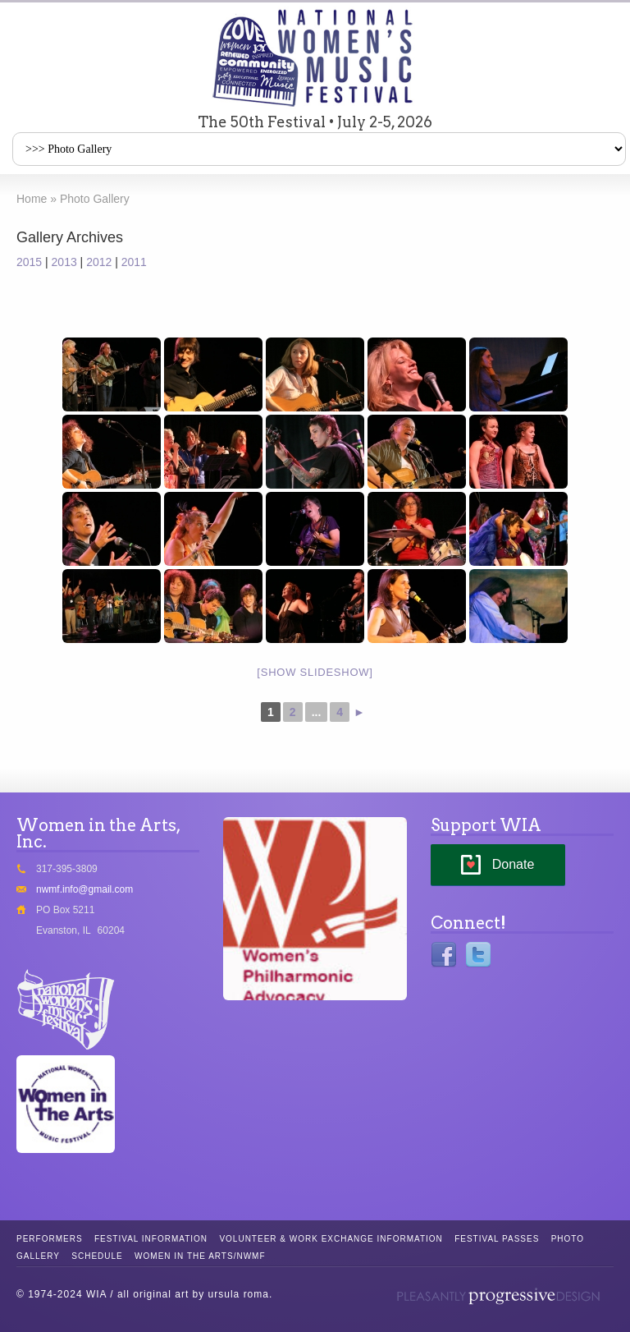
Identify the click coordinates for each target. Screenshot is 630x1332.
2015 (29, 262)
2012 (99, 262)
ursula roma (238, 1294)
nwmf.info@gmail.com (84, 889)
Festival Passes (496, 1238)
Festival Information (151, 1238)
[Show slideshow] (314, 672)
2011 (134, 262)
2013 (64, 262)
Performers (49, 1238)
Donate (513, 864)
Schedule (96, 1256)
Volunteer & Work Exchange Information (330, 1238)
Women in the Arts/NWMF (200, 1256)
